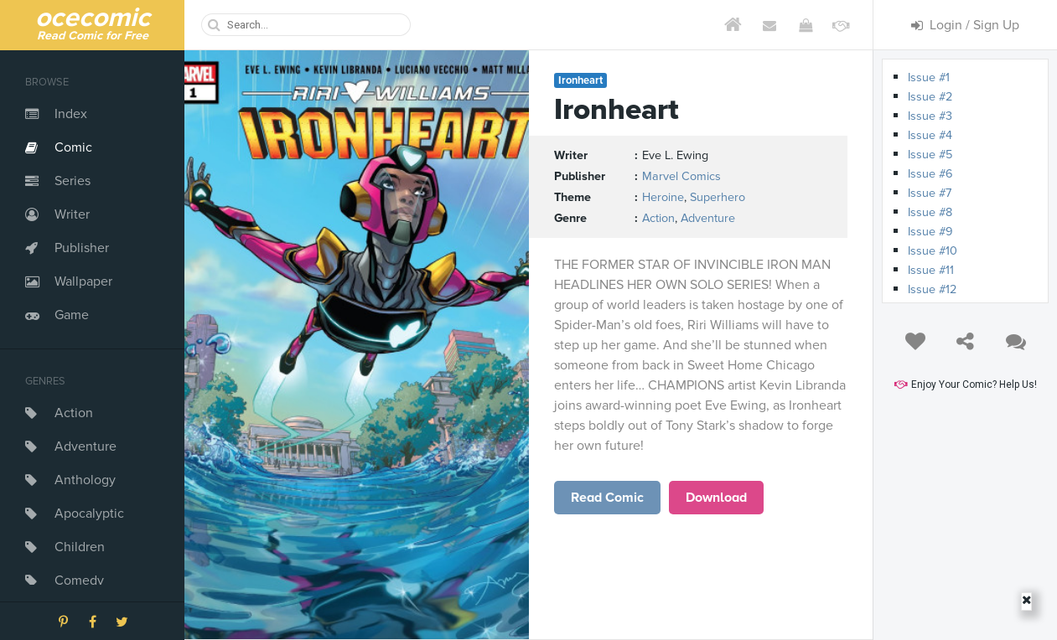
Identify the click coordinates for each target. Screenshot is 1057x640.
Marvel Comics (681, 176)
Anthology (85, 480)
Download (716, 497)
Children (79, 547)
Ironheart (580, 80)
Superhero (717, 197)
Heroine (663, 197)
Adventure (85, 446)
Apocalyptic (89, 513)
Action (73, 413)
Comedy (79, 580)
